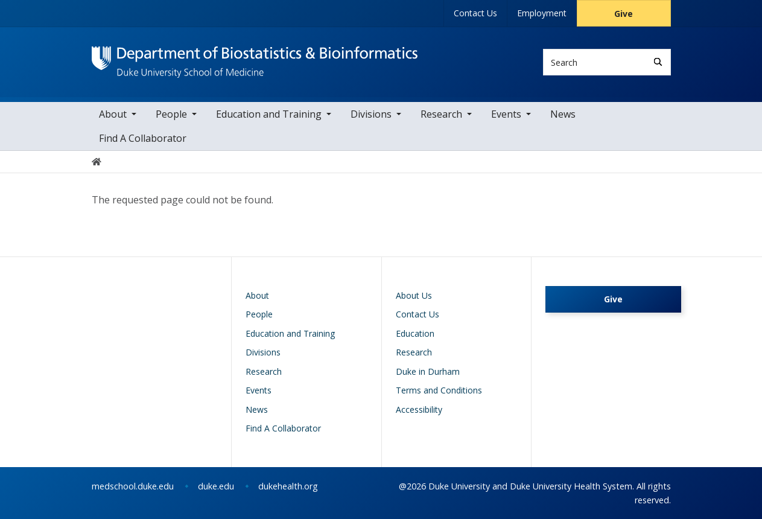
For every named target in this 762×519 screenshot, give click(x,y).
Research (441, 114)
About (113, 114)
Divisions (371, 114)
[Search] (658, 62)
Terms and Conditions (439, 390)
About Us (414, 295)
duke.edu (216, 486)
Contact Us (475, 13)
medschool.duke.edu (133, 486)
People (171, 114)
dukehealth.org (288, 486)
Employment (542, 13)
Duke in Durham (428, 371)
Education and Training (269, 114)
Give (623, 13)
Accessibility (419, 409)
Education (415, 333)
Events (506, 114)
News (563, 114)
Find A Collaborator (142, 138)
